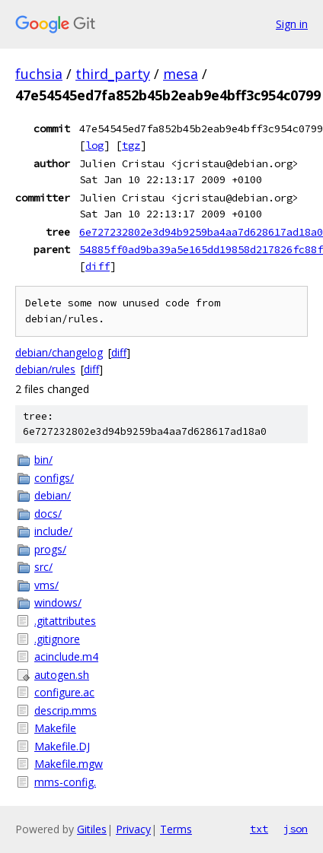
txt (259, 829)
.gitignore (57, 639)
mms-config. (65, 782)
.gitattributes (65, 621)
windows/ (58, 602)
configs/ (54, 478)
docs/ (48, 513)
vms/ (46, 585)
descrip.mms (65, 710)
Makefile (55, 728)
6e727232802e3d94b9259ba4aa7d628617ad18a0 (201, 232)
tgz (131, 145)
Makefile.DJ (62, 746)
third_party (112, 74)
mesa (180, 74)
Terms (176, 829)
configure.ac (64, 692)
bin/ (43, 459)
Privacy (133, 829)
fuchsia (38, 74)
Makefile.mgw (68, 763)
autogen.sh (61, 674)
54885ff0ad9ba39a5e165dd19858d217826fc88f (201, 249)
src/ (43, 567)
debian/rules (45, 369)
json (295, 829)
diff (97, 266)
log (94, 145)
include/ (53, 531)
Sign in (292, 24)
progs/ (50, 549)
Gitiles (92, 829)
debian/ (52, 495)
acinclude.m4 (66, 656)
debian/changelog (59, 352)
